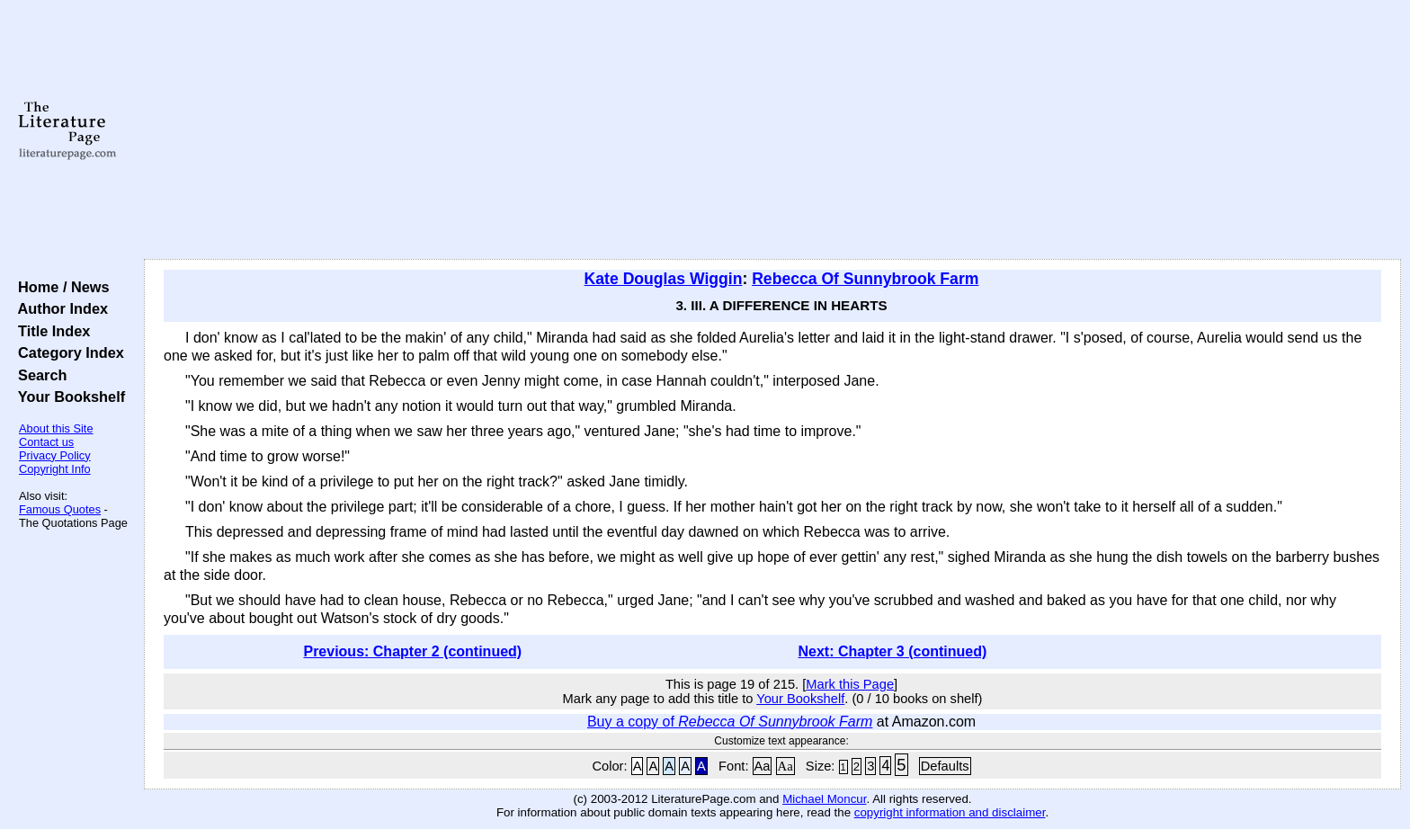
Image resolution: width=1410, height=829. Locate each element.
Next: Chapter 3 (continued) (893, 651)
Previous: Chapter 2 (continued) (412, 651)
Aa (762, 766)
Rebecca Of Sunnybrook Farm (865, 279)
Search (38, 375)
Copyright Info (55, 469)
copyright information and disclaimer (950, 812)
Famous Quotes (60, 509)
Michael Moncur (824, 799)
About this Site (56, 428)
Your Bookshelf (67, 396)
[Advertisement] (772, 130)
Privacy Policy (55, 455)
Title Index (50, 331)
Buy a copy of (729, 721)
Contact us (46, 442)
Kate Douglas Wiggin (664, 279)
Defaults (945, 766)
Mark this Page (850, 684)
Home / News (60, 287)
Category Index (67, 352)
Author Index (59, 308)
